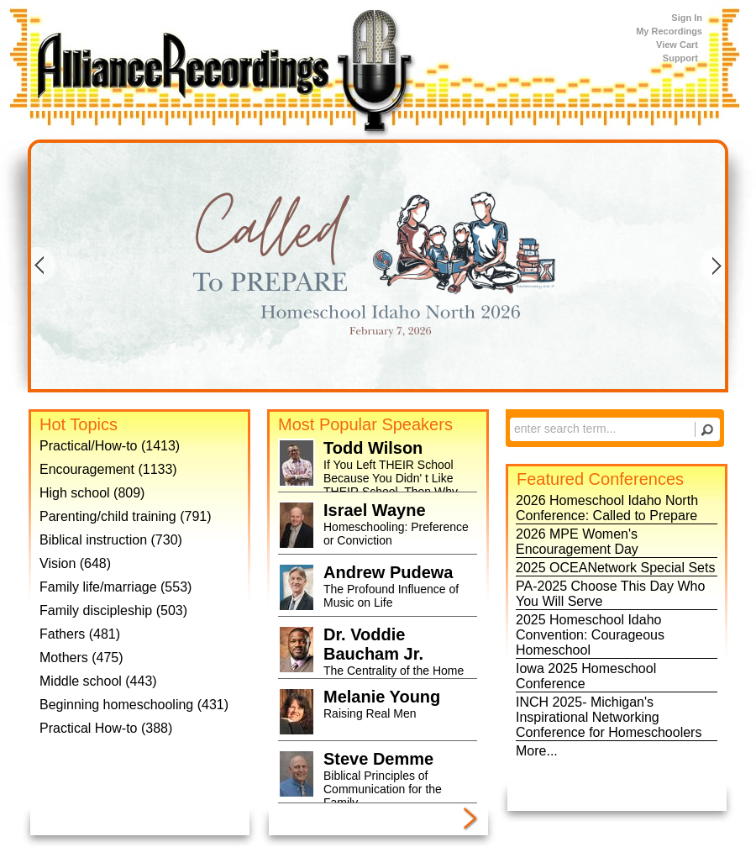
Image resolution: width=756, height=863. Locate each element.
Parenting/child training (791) (125, 516)
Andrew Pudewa (388, 572)
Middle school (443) (98, 681)
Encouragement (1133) (108, 469)
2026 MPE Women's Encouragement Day (577, 541)
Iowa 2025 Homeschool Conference (586, 676)
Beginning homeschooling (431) (133, 704)
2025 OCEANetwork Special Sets (615, 567)
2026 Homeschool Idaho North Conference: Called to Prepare (607, 508)
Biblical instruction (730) (110, 540)
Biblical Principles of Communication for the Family (382, 789)
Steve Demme (378, 759)
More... (537, 751)
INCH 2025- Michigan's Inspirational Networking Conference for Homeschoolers (608, 717)
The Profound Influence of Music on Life (391, 595)
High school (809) (91, 493)
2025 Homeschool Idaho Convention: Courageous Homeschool (590, 635)
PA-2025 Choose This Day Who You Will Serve (610, 593)
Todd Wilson (373, 448)
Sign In (686, 18)
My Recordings (669, 31)
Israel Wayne (374, 510)
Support (680, 58)
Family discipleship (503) (113, 610)
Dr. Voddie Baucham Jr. (373, 644)
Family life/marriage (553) (115, 587)
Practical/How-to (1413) (109, 446)
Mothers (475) (81, 657)
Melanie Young (381, 696)
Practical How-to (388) (105, 728)
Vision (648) (75, 563)
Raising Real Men (370, 713)
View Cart (677, 44)
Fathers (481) (79, 634)
